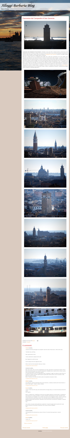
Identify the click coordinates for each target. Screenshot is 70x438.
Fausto (27, 388)
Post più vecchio (64, 427)
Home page (45, 427)
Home (3, 11)
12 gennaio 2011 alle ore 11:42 (31, 385)
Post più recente (26, 427)
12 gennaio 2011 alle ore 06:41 (31, 365)
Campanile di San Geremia (51, 54)
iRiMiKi (27, 381)
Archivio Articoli (8, 11)
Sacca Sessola (65, 65)
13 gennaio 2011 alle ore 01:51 (31, 415)
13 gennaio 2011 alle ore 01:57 (31, 420)
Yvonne (27, 347)
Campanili (28, 342)
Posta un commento (28, 423)
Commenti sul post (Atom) (47, 431)
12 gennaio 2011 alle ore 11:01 (31, 378)
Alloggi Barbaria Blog (17, 6)
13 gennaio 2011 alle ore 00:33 (31, 408)
